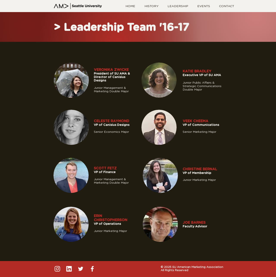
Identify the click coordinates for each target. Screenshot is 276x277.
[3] (80, 268)
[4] (92, 268)
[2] (69, 268)
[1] (57, 268)
